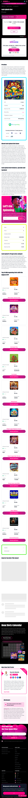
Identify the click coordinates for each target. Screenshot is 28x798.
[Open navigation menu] (1, 1)
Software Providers (18, 764)
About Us (3, 778)
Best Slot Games (9, 6)
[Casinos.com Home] (6, 1)
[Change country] (24, 1)
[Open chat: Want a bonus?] (22, 796)
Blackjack (16, 757)
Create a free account (14, 27)
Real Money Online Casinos (6, 751)
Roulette (16, 759)
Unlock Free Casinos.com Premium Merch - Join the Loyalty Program (12, 3)
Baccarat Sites (17, 762)
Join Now (14, 737)
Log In (14, 31)
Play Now (12, 50)
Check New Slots (7, 637)
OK (14, 793)
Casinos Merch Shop (18, 768)
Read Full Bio (6, 691)
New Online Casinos (5, 753)
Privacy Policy (4, 780)
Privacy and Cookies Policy (18, 797)
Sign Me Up (21, 218)
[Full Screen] (23, 36)
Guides (16, 751)
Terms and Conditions (9, 797)
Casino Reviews (17, 753)
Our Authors (3, 773)
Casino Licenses (17, 766)
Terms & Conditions (5, 782)
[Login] (27, 1)
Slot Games (16, 755)
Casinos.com (3, 6)
